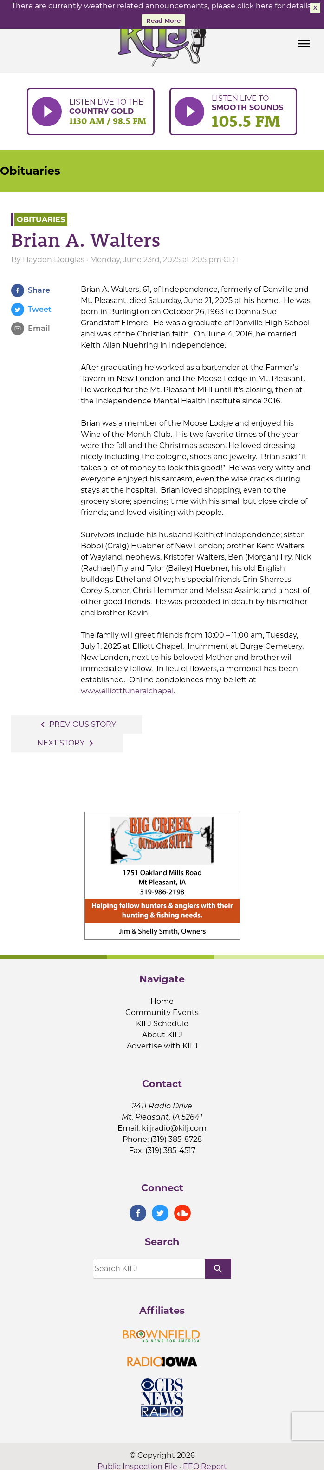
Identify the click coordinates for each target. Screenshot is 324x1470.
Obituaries (30, 171)
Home (162, 1001)
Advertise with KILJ (162, 1046)
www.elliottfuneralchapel (127, 690)
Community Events (162, 1012)
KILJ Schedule (162, 1023)
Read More (163, 20)
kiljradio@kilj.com (174, 1128)
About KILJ (162, 1034)
